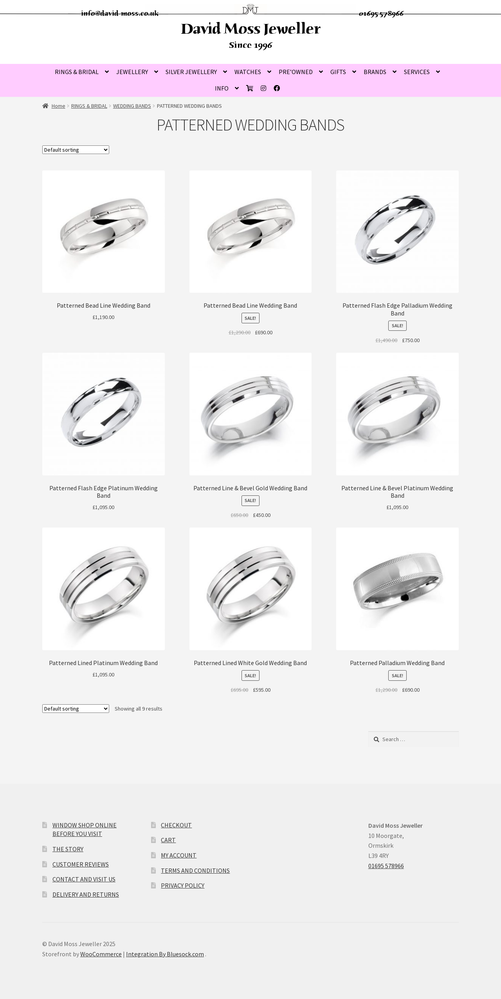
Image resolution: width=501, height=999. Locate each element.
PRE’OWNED (296, 72)
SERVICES (417, 72)
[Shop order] (75, 149)
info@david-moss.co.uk (120, 13)
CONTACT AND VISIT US (83, 879)
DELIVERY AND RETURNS (85, 894)
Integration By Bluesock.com (165, 954)
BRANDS (375, 72)
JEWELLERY (132, 72)
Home (58, 105)
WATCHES (247, 72)
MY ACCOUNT (178, 855)
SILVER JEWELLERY (191, 72)
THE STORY (67, 849)
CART (168, 840)
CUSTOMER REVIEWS (80, 864)
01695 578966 (381, 13)
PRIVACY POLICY (182, 885)
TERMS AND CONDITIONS (195, 870)
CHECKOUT (176, 825)
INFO (222, 88)
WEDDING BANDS (132, 105)
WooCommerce (101, 954)
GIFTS (338, 72)
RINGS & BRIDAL (77, 72)
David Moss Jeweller (250, 29)
